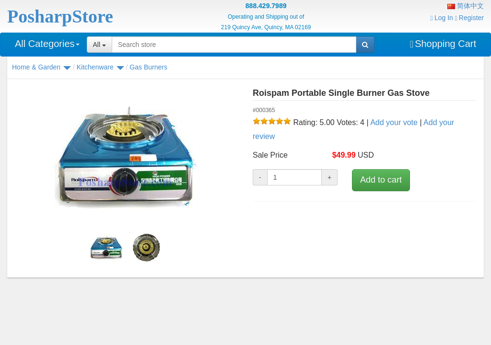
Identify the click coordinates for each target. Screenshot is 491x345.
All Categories (47, 43)
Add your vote (394, 122)
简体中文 (465, 6)
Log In (442, 18)
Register (469, 18)
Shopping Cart (443, 43)
